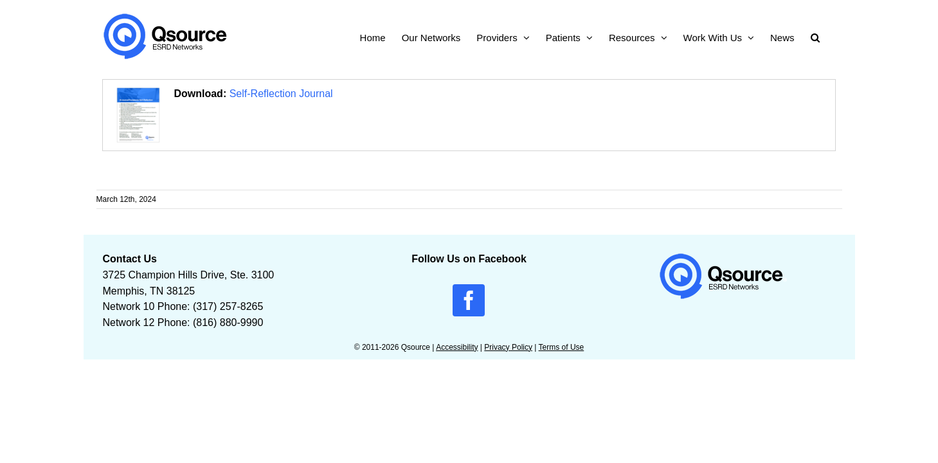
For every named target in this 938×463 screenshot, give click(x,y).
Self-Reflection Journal (281, 93)
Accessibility (457, 347)
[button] (831, 36)
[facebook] (469, 300)
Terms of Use (561, 347)
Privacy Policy (508, 347)
